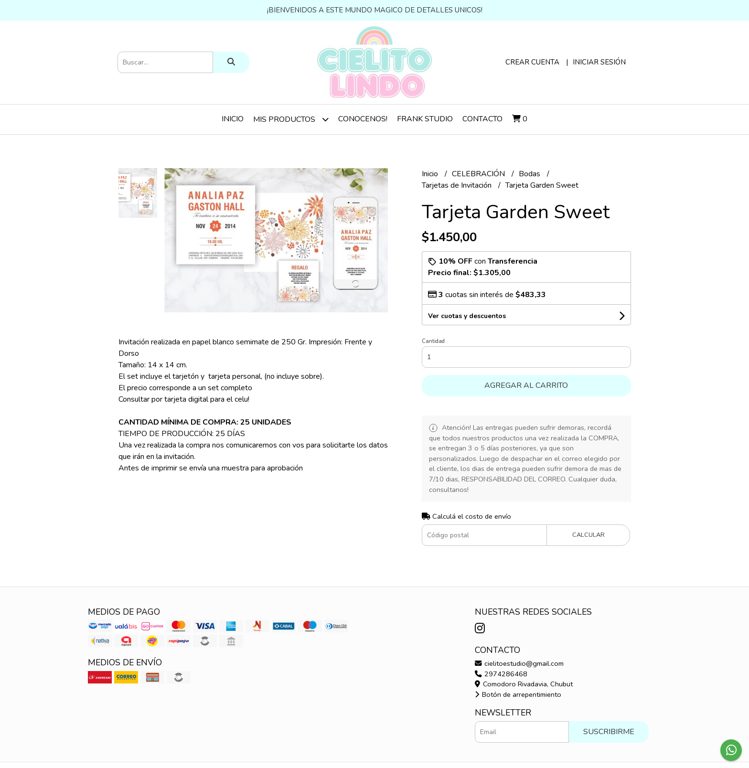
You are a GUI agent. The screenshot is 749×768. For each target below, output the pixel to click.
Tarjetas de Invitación (457, 185)
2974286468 (501, 674)
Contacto (482, 119)
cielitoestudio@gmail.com (519, 663)
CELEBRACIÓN (479, 174)
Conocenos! (362, 119)
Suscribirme (608, 731)
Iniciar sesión (599, 62)
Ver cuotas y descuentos (467, 315)
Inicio (233, 119)
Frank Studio (425, 119)
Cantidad (433, 341)
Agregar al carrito (526, 385)
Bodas (530, 174)
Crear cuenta (532, 62)
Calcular (588, 535)
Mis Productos (291, 119)
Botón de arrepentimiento (518, 694)
